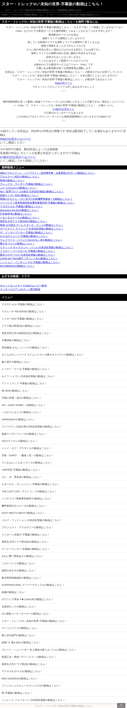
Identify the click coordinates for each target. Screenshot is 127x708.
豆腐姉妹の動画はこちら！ (16, 340)
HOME (5, 15)
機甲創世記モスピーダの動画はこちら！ (24, 505)
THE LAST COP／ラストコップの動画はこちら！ (29, 491)
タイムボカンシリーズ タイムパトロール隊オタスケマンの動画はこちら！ (43, 354)
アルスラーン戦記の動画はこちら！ (20, 176)
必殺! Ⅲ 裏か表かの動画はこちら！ (21, 642)
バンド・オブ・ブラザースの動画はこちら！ (26, 448)
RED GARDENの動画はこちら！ (20, 678)
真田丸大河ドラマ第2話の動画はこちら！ (25, 664)
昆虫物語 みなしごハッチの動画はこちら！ (25, 347)
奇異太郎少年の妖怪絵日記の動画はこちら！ (26, 333)
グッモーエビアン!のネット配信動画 (20, 289)
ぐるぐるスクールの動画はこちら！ (20, 217)
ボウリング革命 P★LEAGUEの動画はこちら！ (28, 599)
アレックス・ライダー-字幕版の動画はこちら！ (26, 184)
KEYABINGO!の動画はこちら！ (17, 266)
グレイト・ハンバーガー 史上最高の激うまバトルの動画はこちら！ (39, 649)
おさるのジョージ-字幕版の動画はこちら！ (24, 236)
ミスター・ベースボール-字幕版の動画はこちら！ (27, 251)
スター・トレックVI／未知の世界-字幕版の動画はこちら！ (75, 15)
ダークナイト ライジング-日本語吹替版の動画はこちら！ (32, 228)
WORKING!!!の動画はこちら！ (19, 419)
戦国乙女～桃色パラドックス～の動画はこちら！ (29, 656)
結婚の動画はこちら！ (14, 592)
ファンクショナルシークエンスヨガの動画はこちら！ (31, 685)
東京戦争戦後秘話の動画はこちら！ (21, 577)
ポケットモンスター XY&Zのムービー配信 (23, 285)
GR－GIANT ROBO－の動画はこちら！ (24, 405)
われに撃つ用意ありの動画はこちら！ (23, 556)
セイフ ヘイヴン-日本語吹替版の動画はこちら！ (28, 376)
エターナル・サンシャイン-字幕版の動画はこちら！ (31, 484)
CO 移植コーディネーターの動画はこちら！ (26, 613)
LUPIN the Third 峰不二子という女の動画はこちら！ (29, 258)
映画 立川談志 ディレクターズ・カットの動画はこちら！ (31, 225)
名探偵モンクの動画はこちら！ (19, 606)
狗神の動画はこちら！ (12, 180)
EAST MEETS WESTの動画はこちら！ (23, 512)
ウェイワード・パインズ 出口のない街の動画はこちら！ (31, 240)
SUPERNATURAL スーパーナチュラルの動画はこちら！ (33, 584)
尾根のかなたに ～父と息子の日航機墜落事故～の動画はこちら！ (36, 199)
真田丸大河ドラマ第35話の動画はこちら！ (23, 221)
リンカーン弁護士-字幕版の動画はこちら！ (26, 534)
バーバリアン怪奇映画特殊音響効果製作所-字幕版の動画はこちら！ (37, 202)
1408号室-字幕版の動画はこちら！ (21, 469)
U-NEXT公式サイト (63, 109)
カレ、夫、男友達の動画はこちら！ (21, 477)
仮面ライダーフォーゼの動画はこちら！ (24, 433)
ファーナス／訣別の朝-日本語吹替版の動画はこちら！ (32, 426)
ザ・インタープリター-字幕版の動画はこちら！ (26, 232)
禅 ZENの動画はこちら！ (16, 390)
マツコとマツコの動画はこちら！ (20, 628)
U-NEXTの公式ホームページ (17, 156)
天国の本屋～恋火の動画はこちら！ (21, 397)
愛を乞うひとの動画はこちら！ (17, 243)
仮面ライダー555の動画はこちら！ (19, 195)
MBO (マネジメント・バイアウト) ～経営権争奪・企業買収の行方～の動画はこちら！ (48, 173)
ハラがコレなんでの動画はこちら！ (21, 412)
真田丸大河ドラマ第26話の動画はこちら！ (25, 541)
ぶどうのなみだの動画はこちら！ (18, 187)
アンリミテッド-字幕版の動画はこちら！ (24, 383)
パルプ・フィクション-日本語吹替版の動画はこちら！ (32, 520)
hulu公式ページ (63, 83)
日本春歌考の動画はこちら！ (16, 213)
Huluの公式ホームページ (15, 138)
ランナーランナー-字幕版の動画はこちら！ (26, 549)
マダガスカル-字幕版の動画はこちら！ (28, 15)
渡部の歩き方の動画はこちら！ (19, 570)
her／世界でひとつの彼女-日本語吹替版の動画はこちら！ (32, 191)
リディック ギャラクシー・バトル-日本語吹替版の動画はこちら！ (36, 247)
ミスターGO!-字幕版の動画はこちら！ (23, 318)
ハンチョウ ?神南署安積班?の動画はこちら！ (27, 498)
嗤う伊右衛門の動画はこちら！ (19, 635)
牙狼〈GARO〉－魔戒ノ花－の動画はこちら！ (28, 455)
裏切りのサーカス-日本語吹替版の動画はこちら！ (27, 254)
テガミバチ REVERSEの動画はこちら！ (24, 311)
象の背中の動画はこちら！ (16, 361)
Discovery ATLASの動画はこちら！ (19, 210)
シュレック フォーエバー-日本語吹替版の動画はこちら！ (33, 700)
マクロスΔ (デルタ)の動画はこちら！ (22, 671)
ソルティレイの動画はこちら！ (19, 563)
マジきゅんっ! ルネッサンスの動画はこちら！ (27, 462)
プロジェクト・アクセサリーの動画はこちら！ (28, 527)
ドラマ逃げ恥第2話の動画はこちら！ (22, 325)
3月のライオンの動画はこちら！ (20, 441)
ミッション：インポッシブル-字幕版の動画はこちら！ (30, 262)
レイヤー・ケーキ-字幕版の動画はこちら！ (26, 369)
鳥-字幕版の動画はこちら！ (17, 692)
